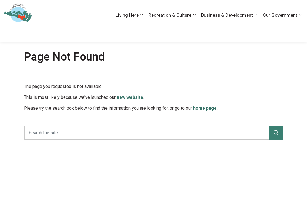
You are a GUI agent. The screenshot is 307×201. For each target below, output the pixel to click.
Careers (221, 10)
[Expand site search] (297, 10)
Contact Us (243, 10)
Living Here (127, 31)
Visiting (280, 10)
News (264, 10)
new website (130, 97)
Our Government (280, 31)
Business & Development (227, 31)
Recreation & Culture (169, 31)
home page (205, 108)
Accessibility (198, 10)
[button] (276, 133)
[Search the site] (153, 133)
